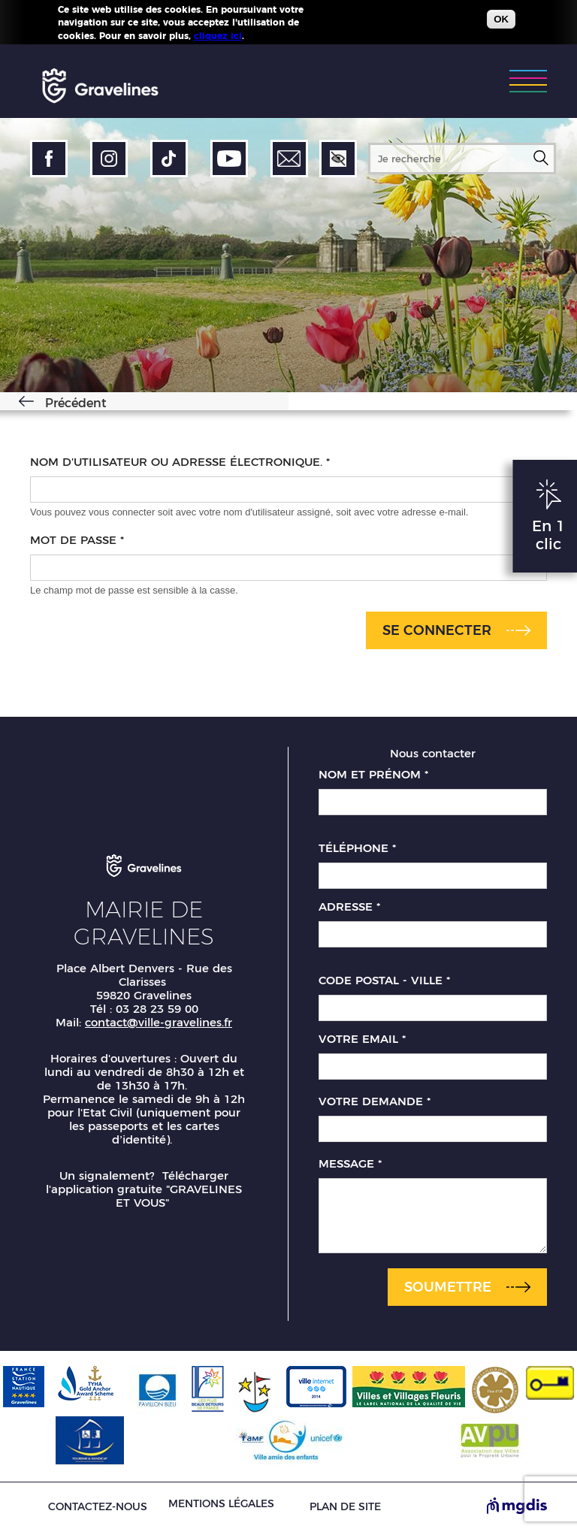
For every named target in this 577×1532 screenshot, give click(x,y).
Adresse (349, 907)
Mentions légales (221, 1503)
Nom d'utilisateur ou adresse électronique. (180, 462)
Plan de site (345, 1506)
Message (350, 1164)
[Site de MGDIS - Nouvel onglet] (517, 1507)
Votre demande (374, 1101)
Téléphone (357, 848)
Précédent (76, 403)
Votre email (362, 1039)
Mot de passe (77, 540)
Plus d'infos (274, 34)
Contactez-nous (97, 1506)
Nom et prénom (373, 774)
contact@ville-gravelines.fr (158, 1022)
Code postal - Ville (384, 980)
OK (501, 18)
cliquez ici (218, 34)
